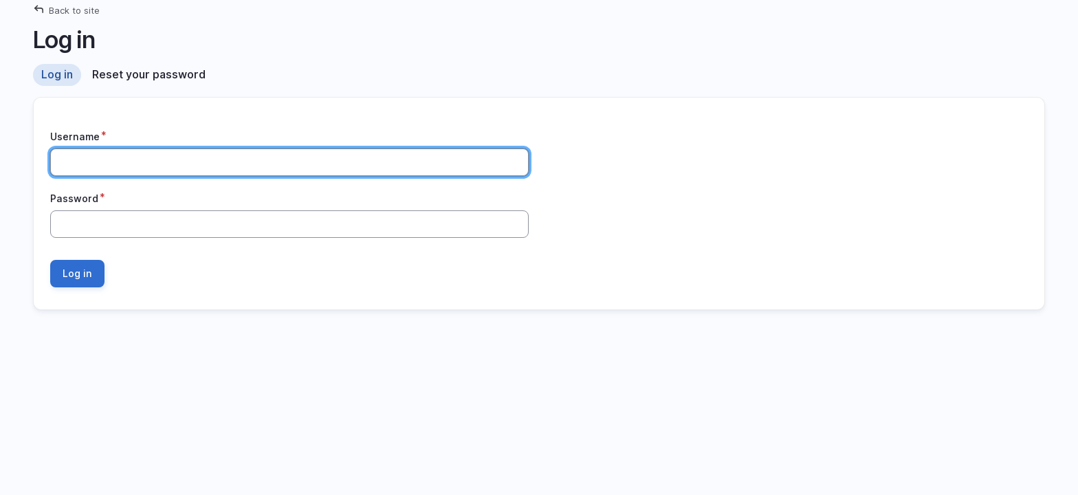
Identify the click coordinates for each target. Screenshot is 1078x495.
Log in (57, 74)
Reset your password (149, 74)
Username (75, 136)
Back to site (74, 10)
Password (74, 198)
